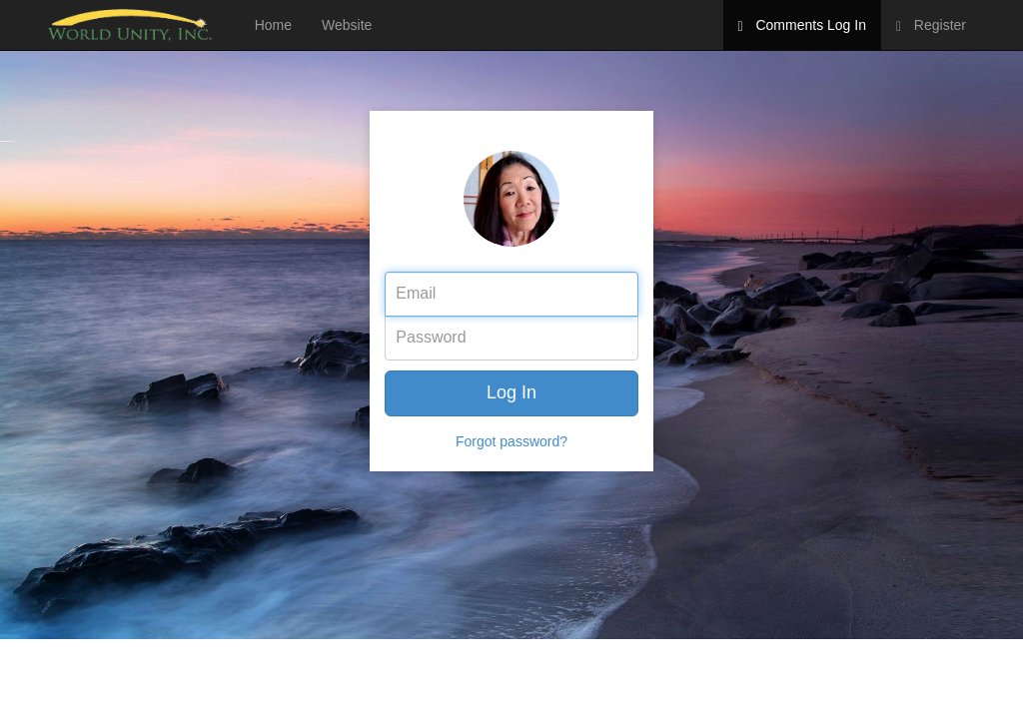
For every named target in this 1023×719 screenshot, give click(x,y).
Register (931, 25)
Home (273, 25)
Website (347, 25)
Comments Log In (802, 25)
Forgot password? (511, 441)
